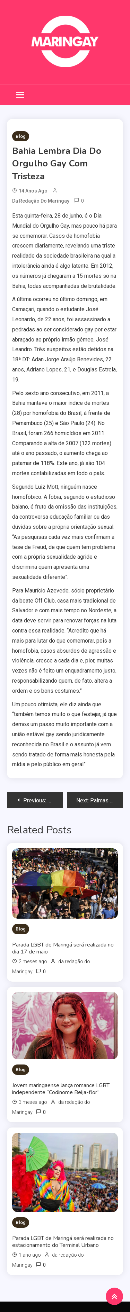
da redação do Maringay (40, 201)
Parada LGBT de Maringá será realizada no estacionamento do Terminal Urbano (63, 1242)
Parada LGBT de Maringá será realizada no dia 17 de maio (63, 948)
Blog (21, 136)
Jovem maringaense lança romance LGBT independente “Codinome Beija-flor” (61, 1089)
